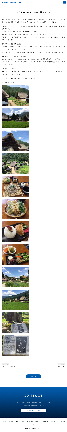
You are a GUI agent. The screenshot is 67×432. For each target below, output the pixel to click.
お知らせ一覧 (33, 376)
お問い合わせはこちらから (33, 410)
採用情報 (45, 421)
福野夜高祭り (61, 365)
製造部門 (10, 421)
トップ (4, 421)
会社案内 (38, 421)
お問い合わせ (61, 421)
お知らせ (52, 421)
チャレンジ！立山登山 (8, 365)
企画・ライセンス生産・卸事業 (24, 421)
